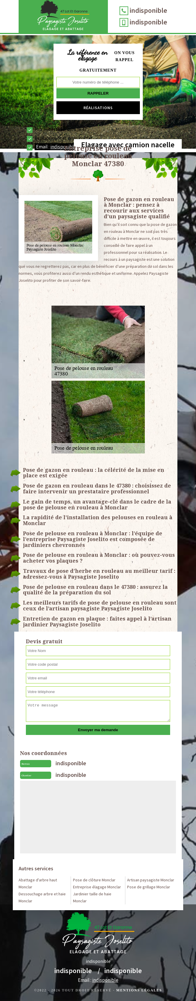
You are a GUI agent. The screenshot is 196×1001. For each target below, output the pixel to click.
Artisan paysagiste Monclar (150, 880)
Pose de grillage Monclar (148, 887)
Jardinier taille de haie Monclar (92, 897)
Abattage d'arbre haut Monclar (38, 883)
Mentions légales (139, 990)
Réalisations (98, 107)
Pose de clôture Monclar (94, 880)
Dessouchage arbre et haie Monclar (42, 897)
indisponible (148, 10)
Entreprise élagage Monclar (97, 887)
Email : (98, 980)
